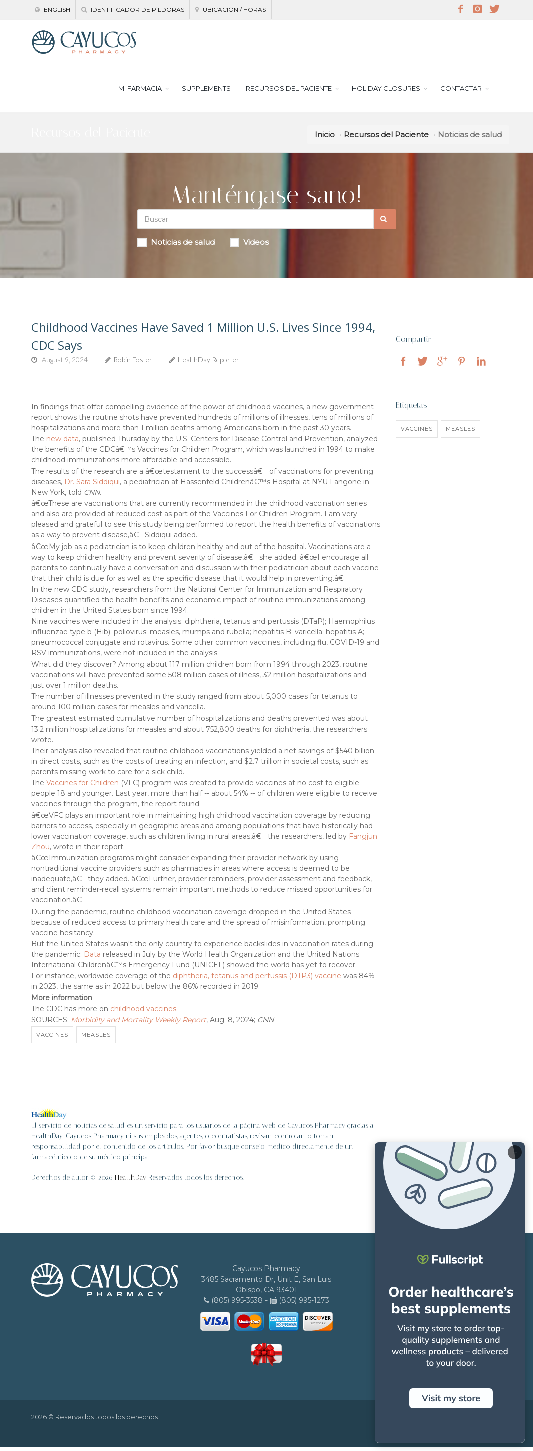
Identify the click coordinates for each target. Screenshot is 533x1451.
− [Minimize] (514, 1152)
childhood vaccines (143, 1012)
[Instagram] (477, 9)
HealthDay (130, 1181)
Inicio (325, 138)
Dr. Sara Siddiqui (92, 485)
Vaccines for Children (82, 786)
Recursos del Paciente (386, 138)
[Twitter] (494, 9)
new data (62, 442)
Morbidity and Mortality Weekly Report (138, 1023)
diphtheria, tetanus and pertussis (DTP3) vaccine (257, 979)
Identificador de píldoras (132, 9)
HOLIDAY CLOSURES (386, 92)
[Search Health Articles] (255, 223)
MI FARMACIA (140, 92)
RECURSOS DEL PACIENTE (289, 92)
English (52, 9)
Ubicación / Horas (230, 9)
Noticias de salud (176, 246)
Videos (249, 246)
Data (92, 958)
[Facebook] (460, 9)
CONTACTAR (461, 92)
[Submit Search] (385, 223)
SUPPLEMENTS (206, 92)
